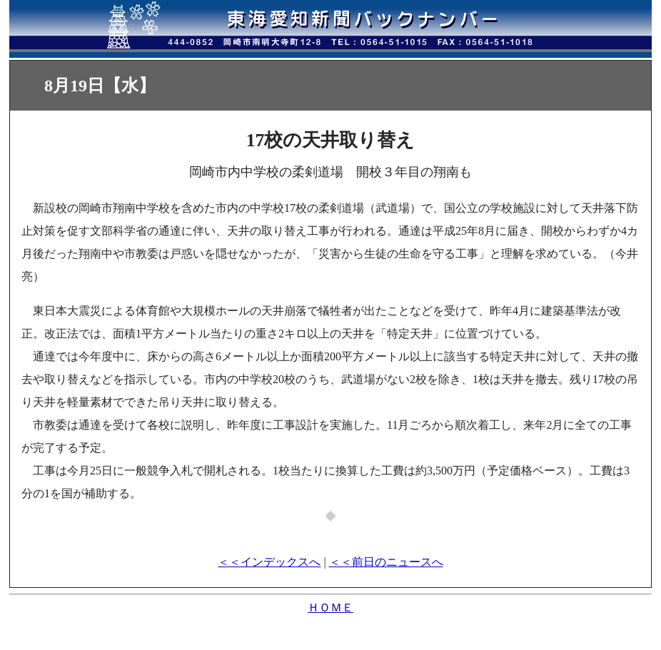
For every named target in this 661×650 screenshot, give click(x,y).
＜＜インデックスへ (269, 562)
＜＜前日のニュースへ (386, 562)
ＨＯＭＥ (330, 607)
